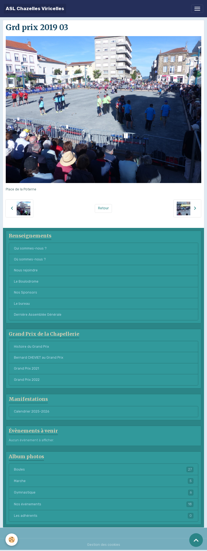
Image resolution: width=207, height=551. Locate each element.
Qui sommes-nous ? (30, 248)
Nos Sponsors (25, 292)
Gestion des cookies (103, 545)
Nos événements (103, 504)
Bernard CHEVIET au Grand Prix (38, 357)
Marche (103, 481)
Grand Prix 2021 (26, 368)
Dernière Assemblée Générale (37, 315)
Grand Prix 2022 (27, 380)
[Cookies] (11, 539)
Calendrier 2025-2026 (31, 411)
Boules (103, 469)
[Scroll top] (196, 540)
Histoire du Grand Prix (31, 347)
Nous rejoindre (26, 270)
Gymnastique (103, 492)
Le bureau (22, 304)
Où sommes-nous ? (30, 259)
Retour (103, 208)
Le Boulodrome (26, 281)
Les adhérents (103, 515)
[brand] (35, 8)
